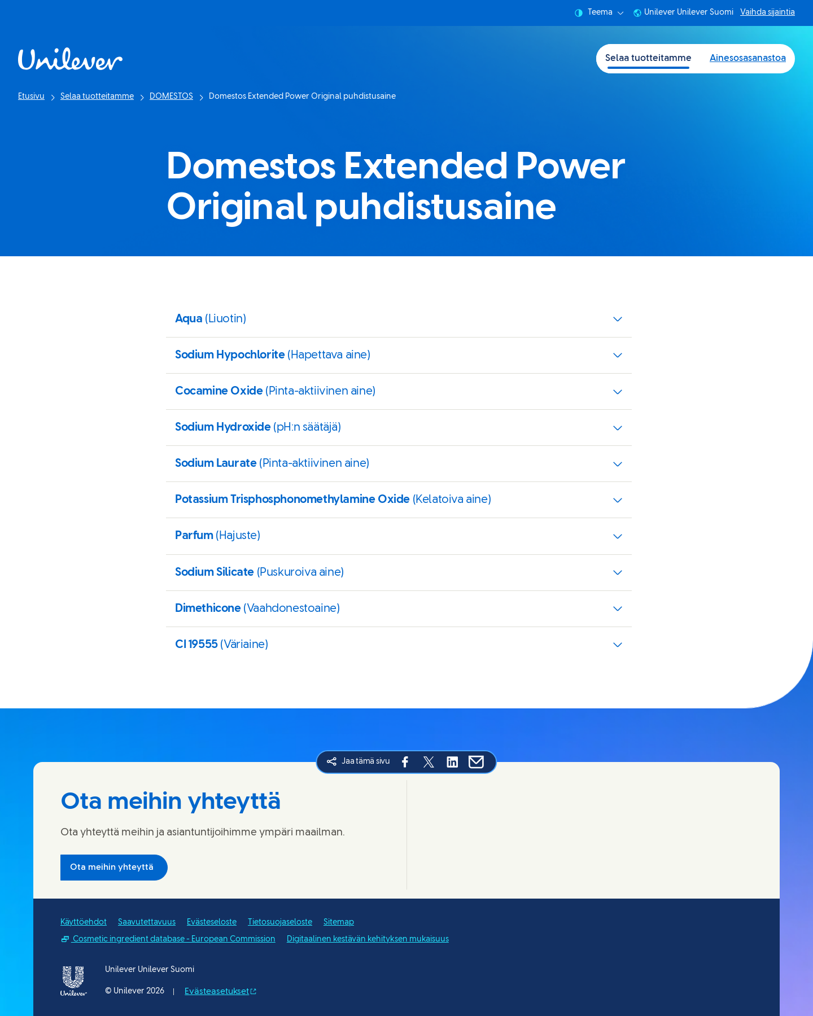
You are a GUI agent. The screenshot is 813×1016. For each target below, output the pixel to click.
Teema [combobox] (599, 12)
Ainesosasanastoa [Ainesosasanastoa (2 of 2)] (748, 58)
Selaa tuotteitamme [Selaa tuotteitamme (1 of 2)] (648, 58)
